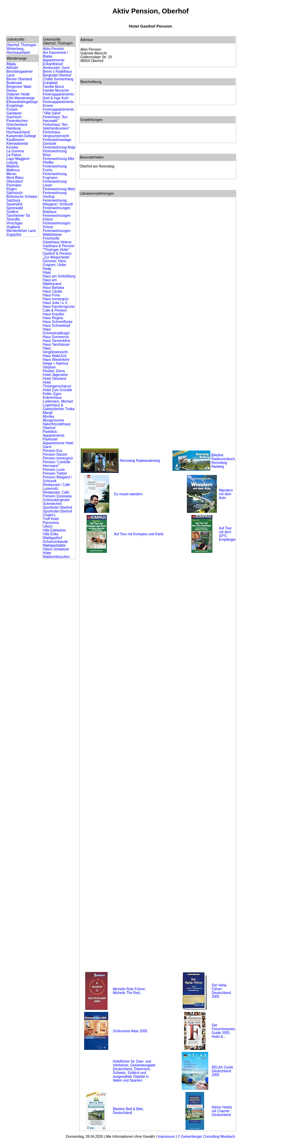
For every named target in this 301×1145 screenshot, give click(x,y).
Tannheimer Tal (18, 215)
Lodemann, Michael (58, 401)
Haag (47, 269)
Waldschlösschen (56, 557)
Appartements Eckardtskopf (53, 62)
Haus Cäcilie (52, 291)
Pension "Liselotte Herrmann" (56, 464)
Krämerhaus (52, 397)
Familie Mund (53, 87)
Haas (47, 272)
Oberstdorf (15, 181)
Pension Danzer (55, 454)
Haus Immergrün (55, 299)
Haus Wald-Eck (55, 356)
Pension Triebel (55, 473)
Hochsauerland (18, 132)
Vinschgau (15, 223)
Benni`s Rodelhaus (57, 71)
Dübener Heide (18, 94)
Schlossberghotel (56, 500)
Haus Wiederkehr (56, 360)
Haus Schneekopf (56, 325)
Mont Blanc (15, 178)
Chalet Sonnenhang (58, 79)
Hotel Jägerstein (55, 375)
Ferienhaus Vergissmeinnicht (56, 134)
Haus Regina (53, 318)
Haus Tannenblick (56, 341)
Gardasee (14, 113)
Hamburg (14, 128)
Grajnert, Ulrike (54, 265)
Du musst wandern (128, 494)
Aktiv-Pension (53, 49)
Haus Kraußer (53, 314)
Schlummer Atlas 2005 (130, 1031)
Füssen (12, 109)
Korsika (12, 147)
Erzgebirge (15, 106)
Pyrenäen (14, 185)
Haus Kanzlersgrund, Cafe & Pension (59, 308)
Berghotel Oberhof (57, 75)
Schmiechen (52, 504)
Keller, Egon (52, 394)
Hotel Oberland (54, 379)
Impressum (166, 1136)
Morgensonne (53, 420)
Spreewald (15, 208)
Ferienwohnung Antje (59, 147)
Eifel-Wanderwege (20, 98)
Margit (47, 413)
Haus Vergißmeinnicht (55, 350)
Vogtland (13, 227)
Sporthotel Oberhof (57, 507)
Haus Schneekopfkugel (56, 331)
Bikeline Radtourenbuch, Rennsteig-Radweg (223, 460)
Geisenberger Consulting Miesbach (207, 1136)
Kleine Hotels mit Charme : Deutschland (222, 1111)
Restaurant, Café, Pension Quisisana (57, 494)
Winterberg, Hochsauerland (18, 50)
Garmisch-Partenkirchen (17, 119)
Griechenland (17, 124)
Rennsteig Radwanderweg (140, 461)
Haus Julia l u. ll (55, 303)
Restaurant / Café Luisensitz (56, 486)
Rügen (12, 189)
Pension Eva (52, 451)
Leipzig (12, 162)
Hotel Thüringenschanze (57, 384)
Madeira (13, 166)
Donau (12, 90)
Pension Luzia (53, 470)
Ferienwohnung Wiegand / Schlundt (58, 202)
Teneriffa (13, 219)
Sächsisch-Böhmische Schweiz (22, 195)
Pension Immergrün (58, 458)
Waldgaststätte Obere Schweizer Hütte (56, 549)
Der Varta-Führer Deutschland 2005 (221, 991)
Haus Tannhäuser (56, 344)
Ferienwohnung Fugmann (55, 176)
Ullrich (47, 526)
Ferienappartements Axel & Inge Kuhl (58, 96)
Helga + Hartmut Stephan (55, 365)
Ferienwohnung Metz (59, 189)
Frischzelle (51, 238)
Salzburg (13, 200)
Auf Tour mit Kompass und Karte (138, 534)
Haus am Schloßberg (59, 276)
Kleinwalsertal (17, 143)
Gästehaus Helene (57, 242)
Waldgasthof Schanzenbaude (55, 540)
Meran (11, 174)
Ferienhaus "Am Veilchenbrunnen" (56, 126)
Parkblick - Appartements (53, 433)
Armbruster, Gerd (56, 68)
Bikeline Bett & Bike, (128, 1109)
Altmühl (12, 68)
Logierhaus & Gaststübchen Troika (58, 407)
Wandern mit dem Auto (226, 494)
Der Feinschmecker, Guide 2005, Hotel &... (224, 1030)
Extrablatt (50, 83)
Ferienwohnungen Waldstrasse (56, 232)
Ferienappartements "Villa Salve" (58, 111)
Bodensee (14, 83)
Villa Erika (50, 534)
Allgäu (11, 64)
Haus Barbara (53, 288)
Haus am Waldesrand (52, 282)
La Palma (14, 155)
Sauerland (14, 204)
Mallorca (13, 170)
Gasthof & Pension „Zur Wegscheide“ (57, 255)
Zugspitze (14, 234)
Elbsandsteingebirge (22, 102)
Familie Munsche (56, 90)
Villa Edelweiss (54, 530)
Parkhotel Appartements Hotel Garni (58, 443)
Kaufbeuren (15, 140)
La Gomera (15, 151)
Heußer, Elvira (53, 371)
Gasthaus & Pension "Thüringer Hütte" (58, 248)
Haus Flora (51, 295)
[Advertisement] (267, 139)
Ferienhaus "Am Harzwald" (55, 119)
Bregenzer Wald (19, 87)
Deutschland (122, 1113)
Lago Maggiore (18, 159)
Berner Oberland (19, 79)
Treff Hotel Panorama (51, 521)
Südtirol (12, 212)
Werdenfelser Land (21, 231)
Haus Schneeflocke (57, 322)
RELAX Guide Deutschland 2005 (222, 1071)
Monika (48, 416)
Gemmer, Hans (54, 261)
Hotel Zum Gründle (57, 390)
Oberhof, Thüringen (22, 45)
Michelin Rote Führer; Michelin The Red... (129, 991)
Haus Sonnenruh (56, 337)
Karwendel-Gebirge (21, 136)
